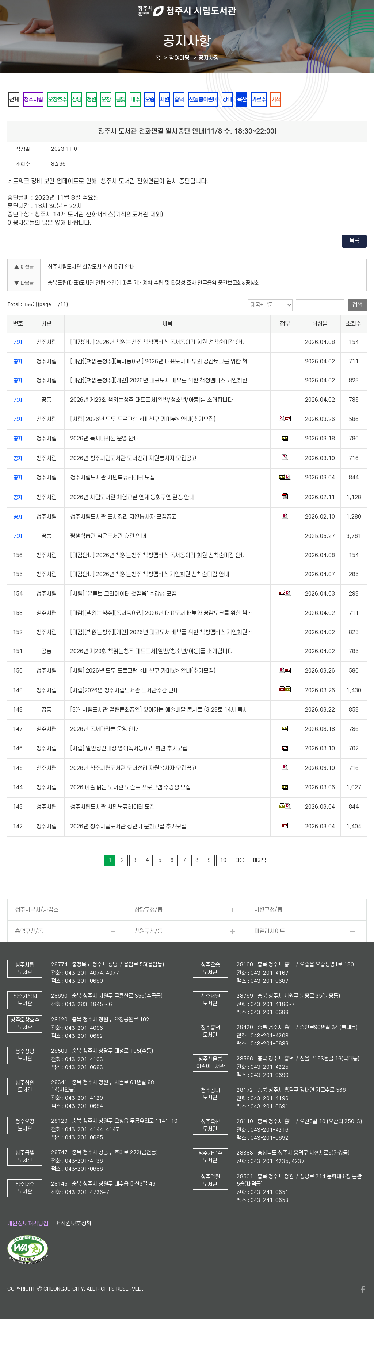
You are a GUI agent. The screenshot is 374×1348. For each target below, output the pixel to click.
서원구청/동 (268, 930)
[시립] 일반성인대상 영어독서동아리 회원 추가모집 (128, 768)
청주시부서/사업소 (36, 930)
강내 (294, 100)
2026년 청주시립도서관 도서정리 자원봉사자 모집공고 (133, 478)
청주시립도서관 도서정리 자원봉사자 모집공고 (123, 537)
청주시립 (41, 100)
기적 (16, 119)
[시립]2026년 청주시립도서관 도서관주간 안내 (124, 710)
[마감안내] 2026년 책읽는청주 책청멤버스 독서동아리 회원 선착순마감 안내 (158, 362)
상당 (96, 100)
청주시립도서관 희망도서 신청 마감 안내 (91, 287)
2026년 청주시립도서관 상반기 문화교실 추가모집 (128, 846)
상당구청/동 (148, 930)
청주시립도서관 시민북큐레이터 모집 (112, 497)
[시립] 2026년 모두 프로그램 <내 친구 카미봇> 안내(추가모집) (142, 439)
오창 (135, 100)
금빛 (155, 100)
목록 (354, 261)
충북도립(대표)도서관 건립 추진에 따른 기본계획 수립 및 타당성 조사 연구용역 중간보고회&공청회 (154, 303)
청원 (116, 100)
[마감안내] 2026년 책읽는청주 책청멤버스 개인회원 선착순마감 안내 (149, 594)
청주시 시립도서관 (186, 11)
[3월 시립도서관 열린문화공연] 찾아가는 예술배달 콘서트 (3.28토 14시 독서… (161, 730)
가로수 (336, 100)
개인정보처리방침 (27, 1243)
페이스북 (363, 1309)
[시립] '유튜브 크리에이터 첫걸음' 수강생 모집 (123, 614)
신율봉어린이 (264, 100)
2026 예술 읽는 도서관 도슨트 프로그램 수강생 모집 (130, 807)
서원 (214, 100)
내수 (175, 100)
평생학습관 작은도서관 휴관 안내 (108, 556)
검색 (357, 324)
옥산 (314, 100)
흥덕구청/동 (29, 951)
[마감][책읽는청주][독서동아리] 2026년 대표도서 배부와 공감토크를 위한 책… (161, 381)
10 (223, 880)
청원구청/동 (148, 951)
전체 (16, 100)
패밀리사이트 (269, 951)
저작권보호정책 (73, 1243)
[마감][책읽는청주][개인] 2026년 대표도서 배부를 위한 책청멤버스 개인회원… (161, 401)
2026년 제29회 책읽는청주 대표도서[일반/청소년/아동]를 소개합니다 (151, 420)
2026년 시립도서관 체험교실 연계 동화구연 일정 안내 (132, 517)
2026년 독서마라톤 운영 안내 (104, 459)
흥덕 (234, 100)
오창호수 (71, 100)
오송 (195, 100)
